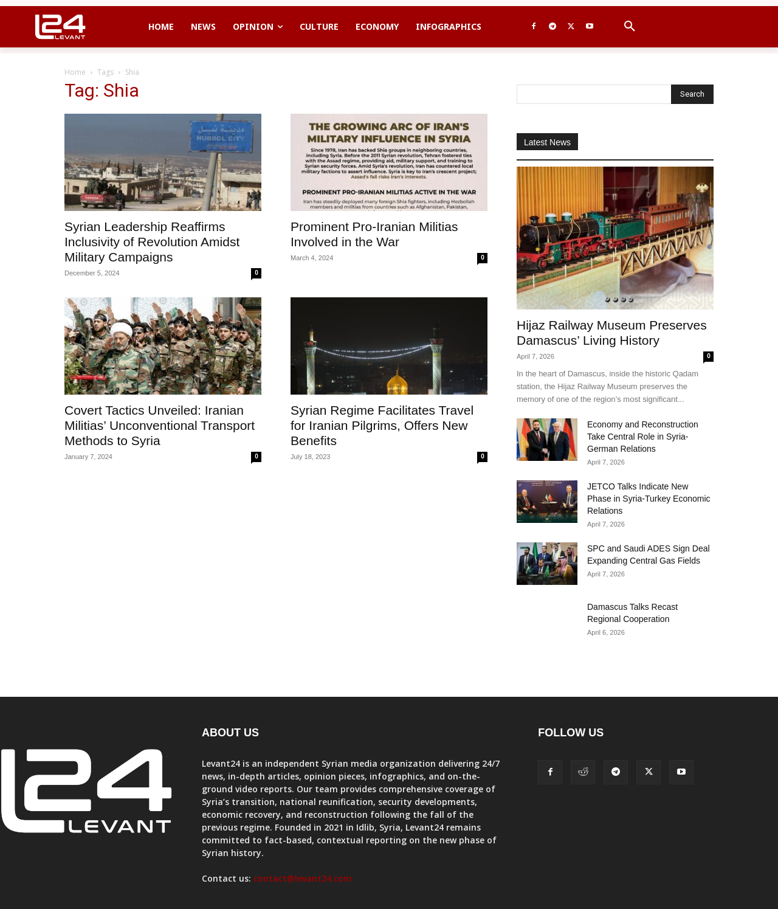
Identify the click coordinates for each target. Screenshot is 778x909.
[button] (629, 26)
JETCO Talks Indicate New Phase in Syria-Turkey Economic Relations (649, 499)
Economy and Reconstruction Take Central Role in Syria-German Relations (642, 437)
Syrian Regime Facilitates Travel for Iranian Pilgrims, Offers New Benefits (382, 425)
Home (75, 72)
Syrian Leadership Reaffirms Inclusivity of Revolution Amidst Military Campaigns (151, 241)
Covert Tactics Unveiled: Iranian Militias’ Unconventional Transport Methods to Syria (159, 425)
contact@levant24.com (302, 878)
